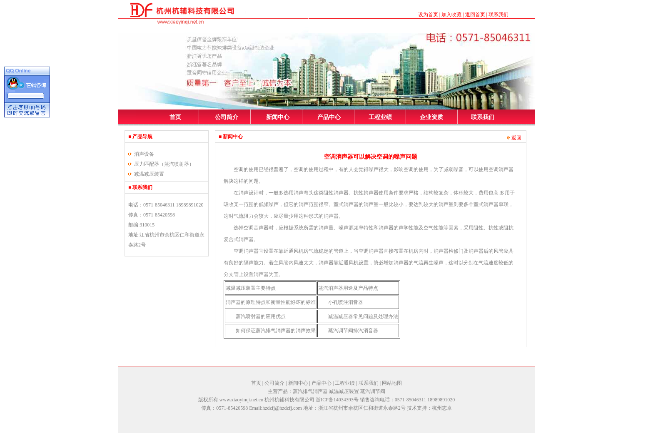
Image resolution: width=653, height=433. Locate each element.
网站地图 (392, 383)
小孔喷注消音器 (345, 302)
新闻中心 (277, 117)
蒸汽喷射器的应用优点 (261, 316)
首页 (175, 117)
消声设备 (144, 154)
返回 (514, 138)
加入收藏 (451, 14)
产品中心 (329, 117)
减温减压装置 (149, 174)
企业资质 (431, 117)
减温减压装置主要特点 (251, 288)
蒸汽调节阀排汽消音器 (353, 330)
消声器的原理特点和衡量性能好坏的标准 (271, 302)
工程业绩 (380, 117)
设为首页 (428, 14)
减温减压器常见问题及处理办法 (363, 316)
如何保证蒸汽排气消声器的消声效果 (276, 330)
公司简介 (226, 117)
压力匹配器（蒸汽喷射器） (164, 164)
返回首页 (475, 14)
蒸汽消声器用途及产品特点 (348, 288)
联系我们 (498, 14)
